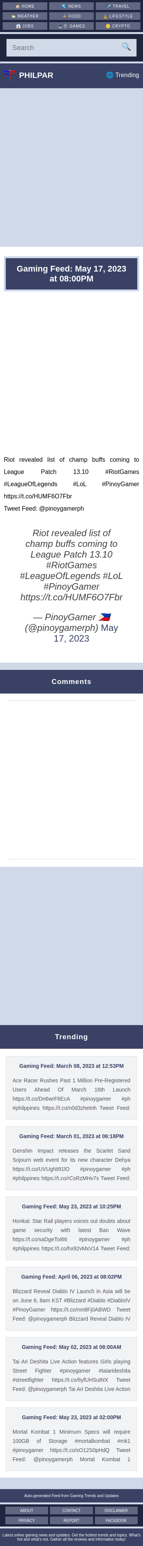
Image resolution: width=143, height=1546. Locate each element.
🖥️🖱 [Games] (71, 26)
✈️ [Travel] (118, 6)
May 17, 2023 (86, 633)
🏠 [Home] (25, 6)
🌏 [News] (71, 6)
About (26, 1511)
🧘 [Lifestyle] (118, 16)
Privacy (27, 1521)
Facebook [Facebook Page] (116, 1521)
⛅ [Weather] (25, 16)
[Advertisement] (71, 167)
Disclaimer (116, 1511)
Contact (72, 1511)
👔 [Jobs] (25, 26)
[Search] (71, 48)
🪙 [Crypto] (118, 26)
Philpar (34, 75)
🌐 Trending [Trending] (122, 75)
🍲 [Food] (71, 16)
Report (72, 1521)
